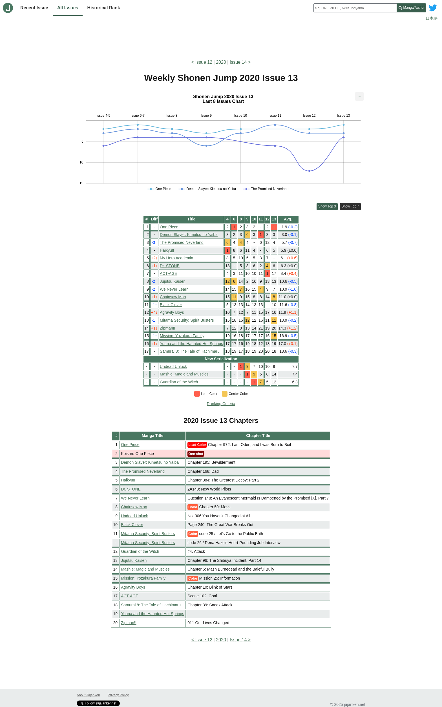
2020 (221, 62)
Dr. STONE (170, 266)
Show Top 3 (327, 206)
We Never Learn (174, 289)
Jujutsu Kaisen (172, 281)
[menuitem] (359, 96)
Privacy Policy (118, 695)
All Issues (67, 7)
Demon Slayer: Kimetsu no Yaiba (189, 234)
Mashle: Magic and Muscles (184, 374)
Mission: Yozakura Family (182, 335)
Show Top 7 (350, 206)
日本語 (431, 18)
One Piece (169, 227)
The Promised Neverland (182, 242)
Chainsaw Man (173, 297)
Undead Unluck (173, 366)
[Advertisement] (221, 39)
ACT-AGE (168, 273)
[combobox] (355, 7)
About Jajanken (88, 695)
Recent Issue (34, 7)
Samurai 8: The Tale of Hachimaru (190, 351)
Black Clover (171, 304)
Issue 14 (238, 62)
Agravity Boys (172, 312)
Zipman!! (167, 328)
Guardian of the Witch (179, 382)
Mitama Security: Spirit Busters (187, 320)
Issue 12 (204, 62)
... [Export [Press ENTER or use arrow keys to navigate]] (359, 95)
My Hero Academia (176, 258)
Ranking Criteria (221, 403)
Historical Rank (103, 7)
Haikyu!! (167, 250)
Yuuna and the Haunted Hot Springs (191, 343)
